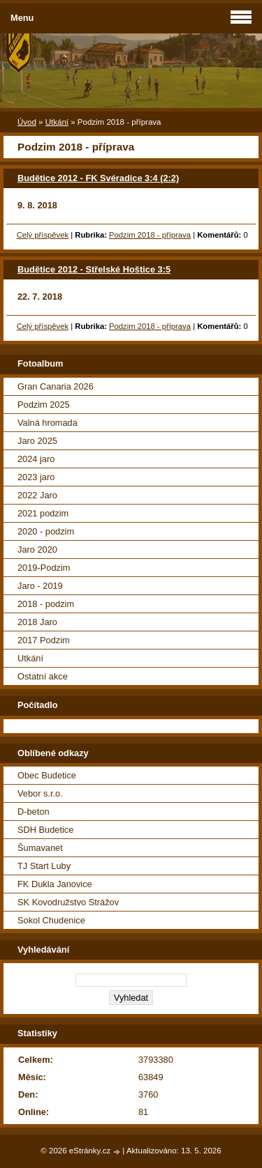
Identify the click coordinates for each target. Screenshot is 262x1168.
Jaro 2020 (37, 549)
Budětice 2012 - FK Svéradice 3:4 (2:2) (98, 178)
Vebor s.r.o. (40, 793)
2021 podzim (42, 513)
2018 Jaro (37, 622)
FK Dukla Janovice (54, 884)
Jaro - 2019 (40, 586)
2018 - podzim (45, 604)
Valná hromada (47, 422)
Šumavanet (40, 848)
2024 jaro (35, 459)
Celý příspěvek (42, 235)
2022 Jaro (37, 495)
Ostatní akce (42, 676)
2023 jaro (35, 477)
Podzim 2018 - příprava (150, 235)
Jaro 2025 (37, 441)
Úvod (26, 122)
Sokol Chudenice (51, 920)
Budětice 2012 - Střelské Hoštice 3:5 (93, 269)
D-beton (33, 811)
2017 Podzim (43, 640)
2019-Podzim (43, 567)
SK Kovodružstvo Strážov (68, 902)
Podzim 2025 (43, 404)
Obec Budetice (46, 775)
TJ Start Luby (44, 866)
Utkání (56, 122)
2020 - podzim (45, 531)
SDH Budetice (45, 829)
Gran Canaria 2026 (55, 386)
